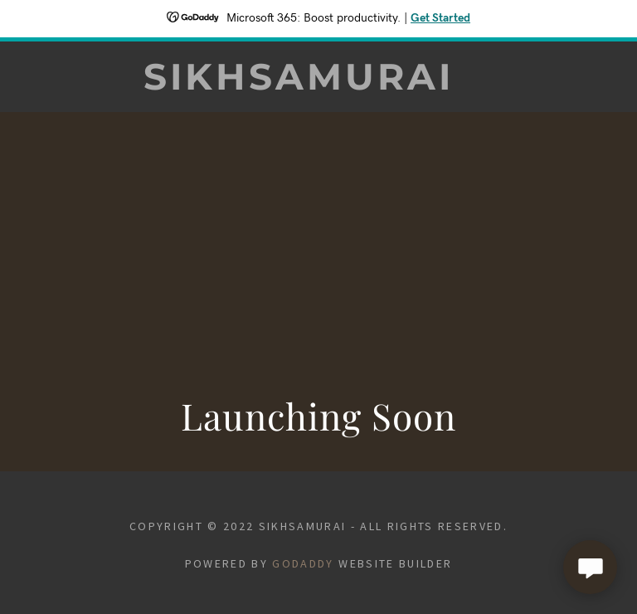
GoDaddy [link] (302, 563)
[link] (299, 84)
